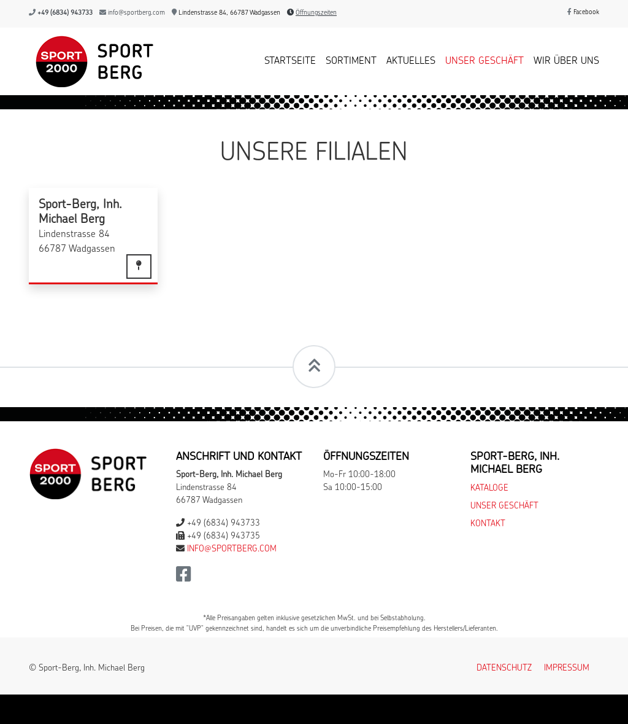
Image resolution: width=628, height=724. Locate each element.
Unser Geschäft (484, 61)
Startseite (290, 61)
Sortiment (351, 61)
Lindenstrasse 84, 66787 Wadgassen (226, 13)
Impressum (566, 668)
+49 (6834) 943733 (65, 13)
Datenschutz (504, 668)
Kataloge (489, 488)
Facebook (583, 12)
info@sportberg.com (136, 13)
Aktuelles (410, 61)
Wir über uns (566, 61)
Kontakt (487, 524)
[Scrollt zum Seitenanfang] (314, 366)
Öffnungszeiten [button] (316, 13)
